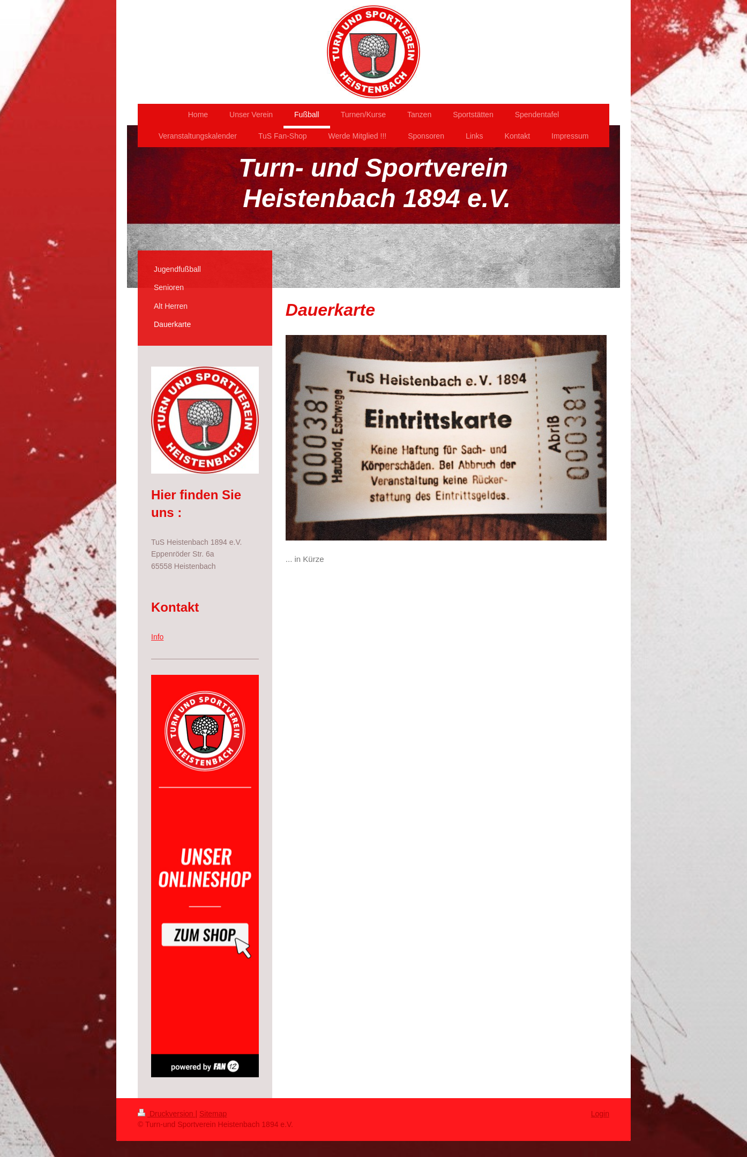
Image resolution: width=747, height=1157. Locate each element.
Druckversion (166, 1113)
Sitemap (213, 1113)
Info (157, 637)
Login (600, 1113)
